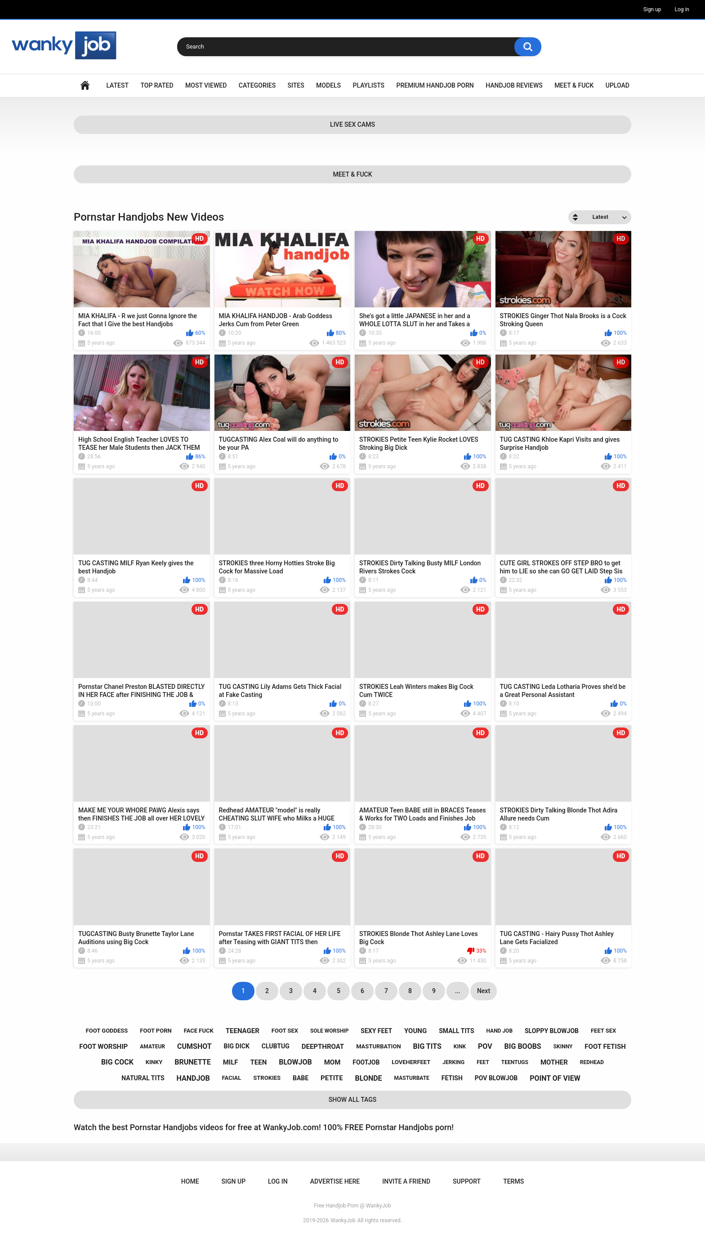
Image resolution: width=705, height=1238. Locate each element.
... (457, 990)
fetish (452, 1078)
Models (328, 85)
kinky (154, 1062)
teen (258, 1062)
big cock (117, 1062)
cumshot (194, 1046)
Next (483, 990)
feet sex (603, 1030)
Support (467, 1181)
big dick (237, 1046)
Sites (296, 85)
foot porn (155, 1030)
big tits (427, 1046)
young (415, 1031)
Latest (117, 85)
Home (85, 85)
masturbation (378, 1046)
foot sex (285, 1030)
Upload (617, 85)
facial (231, 1077)
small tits (456, 1030)
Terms (513, 1181)
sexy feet (376, 1030)
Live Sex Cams (352, 124)
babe (300, 1078)
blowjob (295, 1062)
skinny (563, 1046)
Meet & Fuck (573, 85)
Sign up (652, 9)
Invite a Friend (406, 1181)
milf (230, 1062)
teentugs (514, 1062)
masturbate (411, 1078)
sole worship (329, 1031)
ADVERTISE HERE (335, 1181)
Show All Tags (353, 1099)
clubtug (276, 1046)
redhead (592, 1062)
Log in (681, 9)
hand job (499, 1031)
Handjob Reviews (514, 85)
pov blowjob (496, 1078)
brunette (192, 1062)
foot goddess (107, 1030)
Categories (257, 85)
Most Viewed (206, 85)
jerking (453, 1062)
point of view (555, 1078)
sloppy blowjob (552, 1030)
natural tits (142, 1078)
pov (485, 1046)
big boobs (522, 1046)
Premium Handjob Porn (434, 85)
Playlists (369, 85)
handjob (193, 1078)
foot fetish (605, 1047)
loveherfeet (411, 1062)
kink (460, 1046)
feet (483, 1062)
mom (332, 1062)
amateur (152, 1046)
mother (554, 1062)
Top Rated (156, 85)
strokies (267, 1077)
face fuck (199, 1030)
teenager (242, 1031)
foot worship (103, 1047)
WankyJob (343, 1220)
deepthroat (323, 1047)
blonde (368, 1078)
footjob (365, 1062)
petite (332, 1078)
